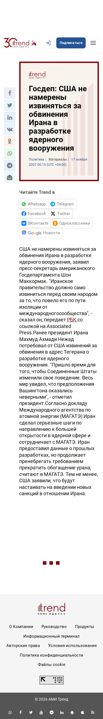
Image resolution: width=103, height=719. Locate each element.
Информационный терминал (51, 636)
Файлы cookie (51, 664)
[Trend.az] (20, 43)
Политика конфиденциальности (51, 655)
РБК (72, 320)
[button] (9, 93)
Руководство (54, 626)
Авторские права (23, 645)
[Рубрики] (93, 42)
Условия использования (72, 645)
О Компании (21, 626)
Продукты (84, 626)
